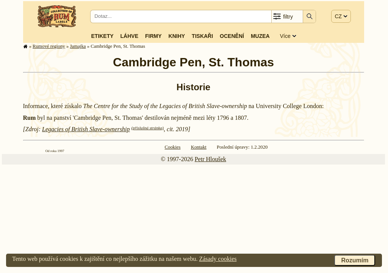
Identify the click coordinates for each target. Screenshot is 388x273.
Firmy (153, 36)
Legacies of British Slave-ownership (86, 129)
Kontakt (199, 147)
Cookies (173, 147)
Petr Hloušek (210, 159)
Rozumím (354, 260)
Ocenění (232, 36)
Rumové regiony (49, 46)
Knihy (177, 36)
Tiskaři (202, 36)
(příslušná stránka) (147, 128)
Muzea (260, 36)
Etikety (102, 36)
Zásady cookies (217, 259)
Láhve (129, 36)
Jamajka (78, 46)
